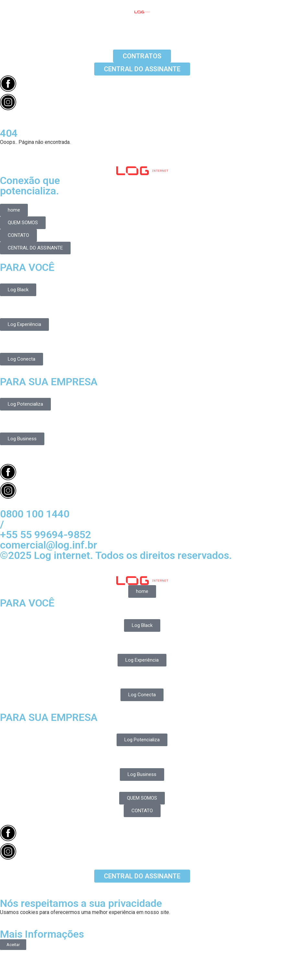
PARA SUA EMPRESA (48, 382)
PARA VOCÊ (27, 267)
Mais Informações (42, 934)
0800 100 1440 (34, 514)
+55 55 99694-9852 (45, 534)
